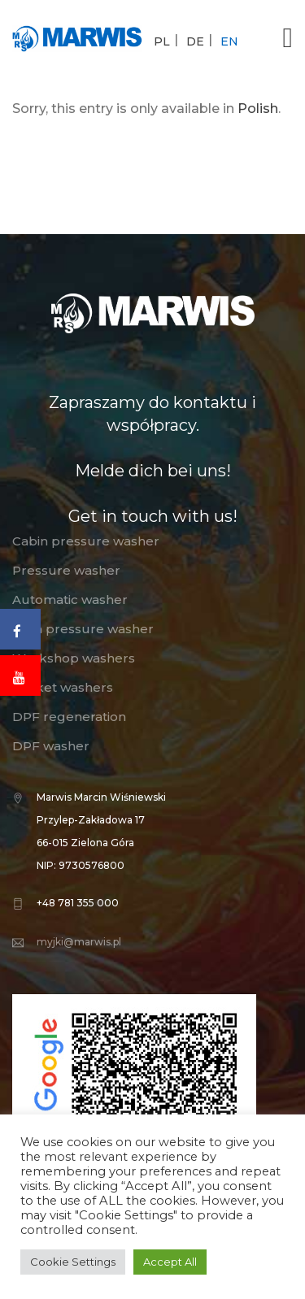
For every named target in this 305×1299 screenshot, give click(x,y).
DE (195, 41)
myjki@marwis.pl (79, 942)
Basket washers (62, 687)
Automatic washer (70, 599)
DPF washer (50, 746)
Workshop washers (73, 658)
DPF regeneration (69, 716)
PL (162, 41)
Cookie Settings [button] (72, 1261)
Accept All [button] (170, 1261)
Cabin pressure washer (85, 541)
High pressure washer (83, 628)
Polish (257, 108)
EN (229, 41)
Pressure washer (66, 570)
